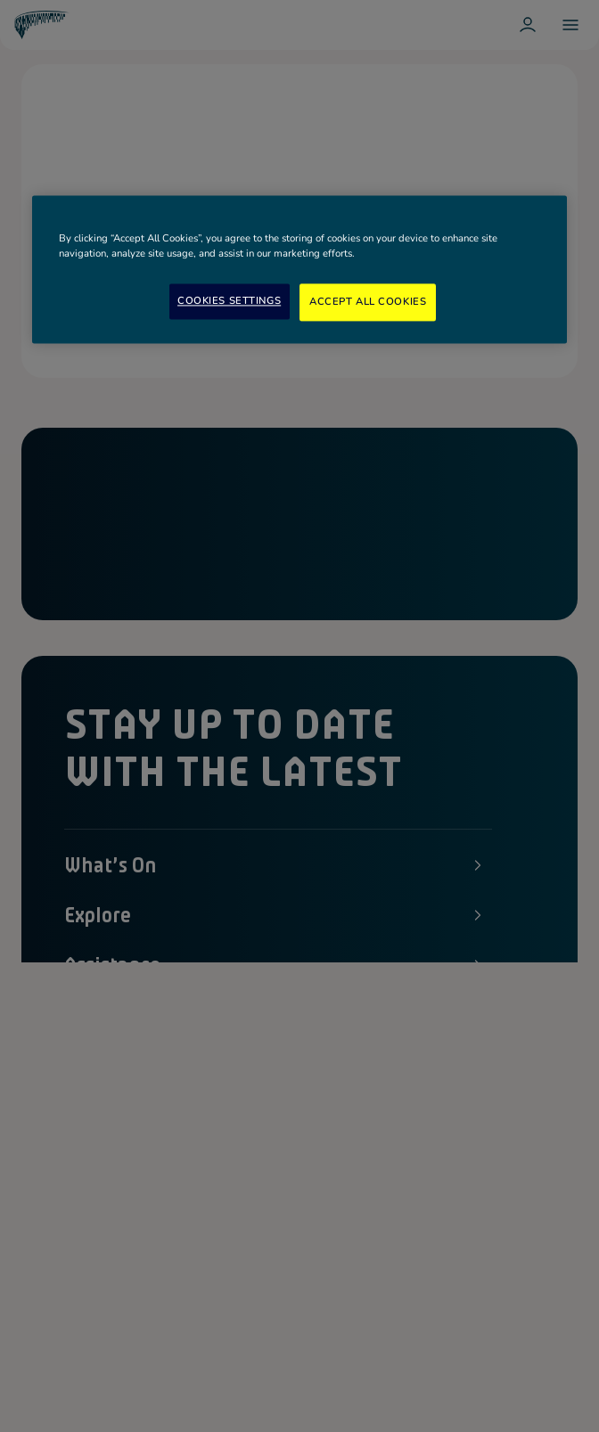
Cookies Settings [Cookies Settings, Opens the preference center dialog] (229, 301)
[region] (299, 269)
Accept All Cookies (367, 302)
